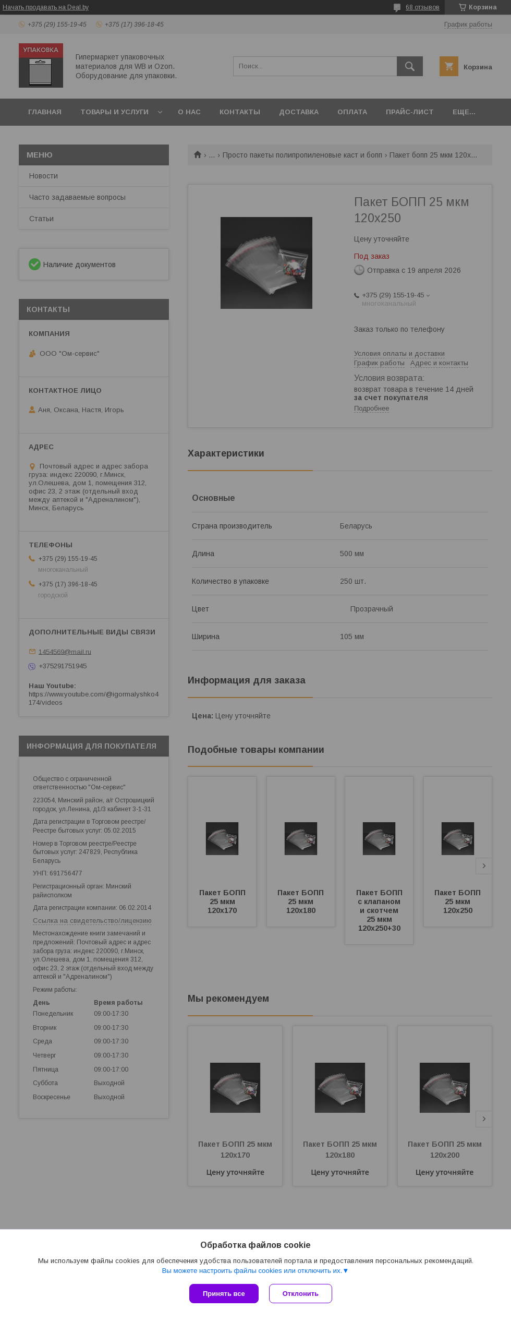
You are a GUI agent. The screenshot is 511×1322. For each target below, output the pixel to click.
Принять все (224, 1293)
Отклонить (301, 1293)
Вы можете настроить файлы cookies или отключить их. (252, 1271)
